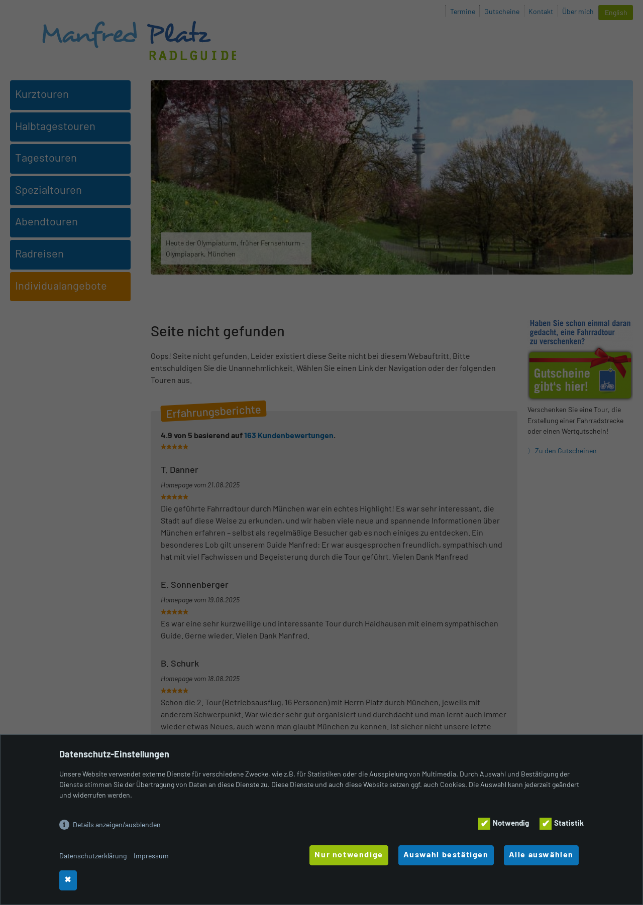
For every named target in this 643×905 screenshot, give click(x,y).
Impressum (151, 855)
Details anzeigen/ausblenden (117, 824)
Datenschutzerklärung (93, 855)
